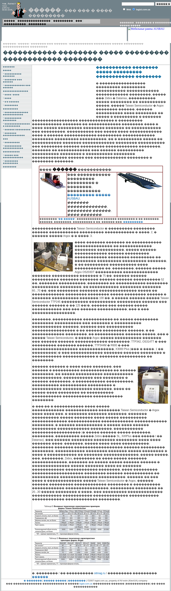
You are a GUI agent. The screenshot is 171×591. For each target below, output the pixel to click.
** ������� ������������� (14, 134)
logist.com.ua (85, 583)
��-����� (66, 219)
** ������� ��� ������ (12, 81)
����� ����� (130, 25)
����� (9, 21)
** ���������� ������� (12, 75)
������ (9, 43)
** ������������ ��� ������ (16, 86)
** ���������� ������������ (13, 147)
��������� (63, 21)
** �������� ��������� (10, 162)
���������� (15, 24)
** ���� (7, 98)
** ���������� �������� (12, 119)
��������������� (33, 21)
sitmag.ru (99, 573)
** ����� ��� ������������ (13, 156)
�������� (37, 24)
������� (127, 22)
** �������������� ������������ (15, 113)
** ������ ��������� (16, 129)
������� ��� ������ (49, 43)
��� (78, 21)
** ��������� (11, 142)
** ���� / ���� (11, 95)
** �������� (10, 105)
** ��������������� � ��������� (16, 125)
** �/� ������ (11, 102)
